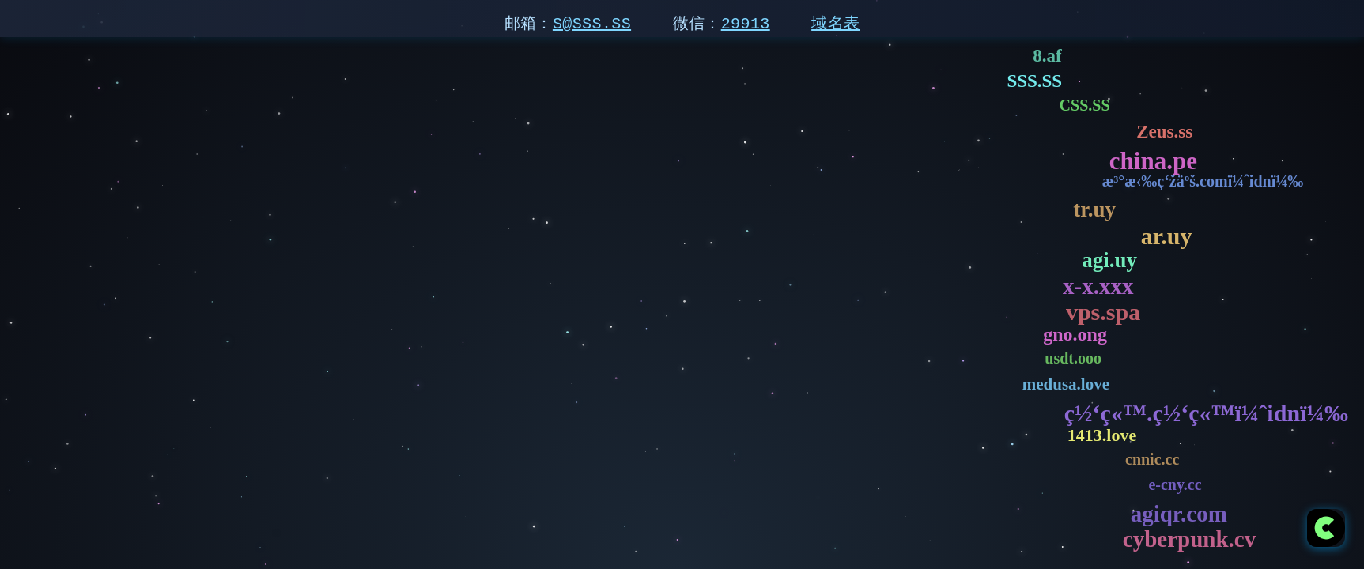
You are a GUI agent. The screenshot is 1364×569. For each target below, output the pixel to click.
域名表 (835, 23)
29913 (745, 23)
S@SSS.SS (592, 23)
